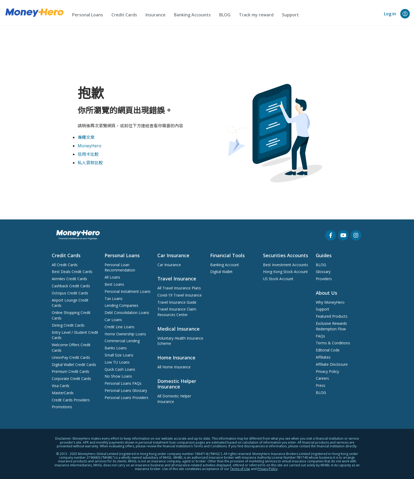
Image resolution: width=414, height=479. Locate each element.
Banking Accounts (192, 15)
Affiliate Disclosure (332, 364)
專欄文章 (86, 137)
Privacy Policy (327, 371)
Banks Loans (116, 347)
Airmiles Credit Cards (69, 278)
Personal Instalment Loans (127, 291)
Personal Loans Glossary (126, 390)
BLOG (224, 15)
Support (290, 15)
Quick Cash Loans (120, 369)
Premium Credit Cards (70, 371)
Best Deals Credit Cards (72, 271)
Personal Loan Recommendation (120, 267)
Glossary (323, 271)
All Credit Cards (65, 264)
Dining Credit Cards (68, 325)
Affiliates (323, 357)
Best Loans (114, 284)
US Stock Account (278, 278)
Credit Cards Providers (71, 399)
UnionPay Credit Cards (71, 357)
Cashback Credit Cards (71, 285)
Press (320, 385)
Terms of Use (240, 469)
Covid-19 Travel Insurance (179, 295)
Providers (324, 278)
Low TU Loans (117, 362)
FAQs (320, 336)
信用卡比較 (88, 154)
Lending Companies (121, 305)
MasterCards (63, 392)
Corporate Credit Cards (71, 378)
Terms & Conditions (333, 342)
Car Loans (113, 319)
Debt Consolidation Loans (127, 312)
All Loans (112, 277)
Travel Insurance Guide (176, 302)
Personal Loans (87, 15)
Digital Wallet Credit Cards (74, 364)
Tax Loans (114, 298)
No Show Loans (118, 376)
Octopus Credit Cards (70, 292)
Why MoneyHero (330, 302)
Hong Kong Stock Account (285, 271)
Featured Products (331, 316)
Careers (322, 378)
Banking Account (224, 264)
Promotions (62, 406)
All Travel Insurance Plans (179, 287)
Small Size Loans (119, 355)
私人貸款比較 (90, 163)
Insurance (155, 15)
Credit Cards (124, 15)
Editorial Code (328, 350)
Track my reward (256, 15)
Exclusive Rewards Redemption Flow (331, 326)
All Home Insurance (174, 366)
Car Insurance (169, 264)
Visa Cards (60, 385)
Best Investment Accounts (285, 264)
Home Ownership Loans (125, 333)
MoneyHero (89, 146)
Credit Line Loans (119, 326)
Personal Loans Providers (126, 397)
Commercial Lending (122, 340)
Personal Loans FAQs (123, 383)
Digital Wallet (221, 271)
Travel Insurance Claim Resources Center (176, 312)
